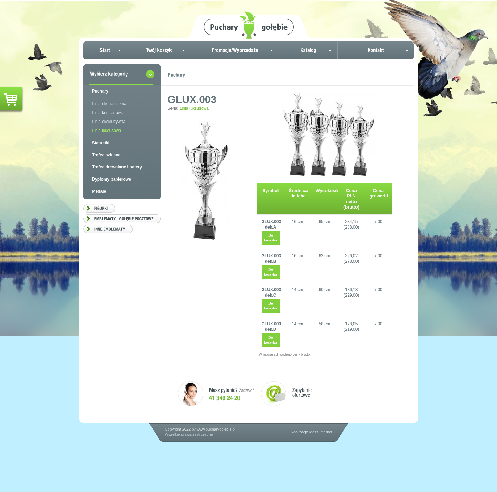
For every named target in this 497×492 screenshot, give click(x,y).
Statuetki (101, 143)
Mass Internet (320, 432)
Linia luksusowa (194, 108)
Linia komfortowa (108, 112)
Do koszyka (270, 237)
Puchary (100, 91)
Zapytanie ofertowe (286, 393)
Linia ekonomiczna (109, 103)
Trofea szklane (106, 155)
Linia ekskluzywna (109, 121)
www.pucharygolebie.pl (216, 429)
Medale (99, 191)
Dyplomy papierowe (111, 179)
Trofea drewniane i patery (117, 167)
